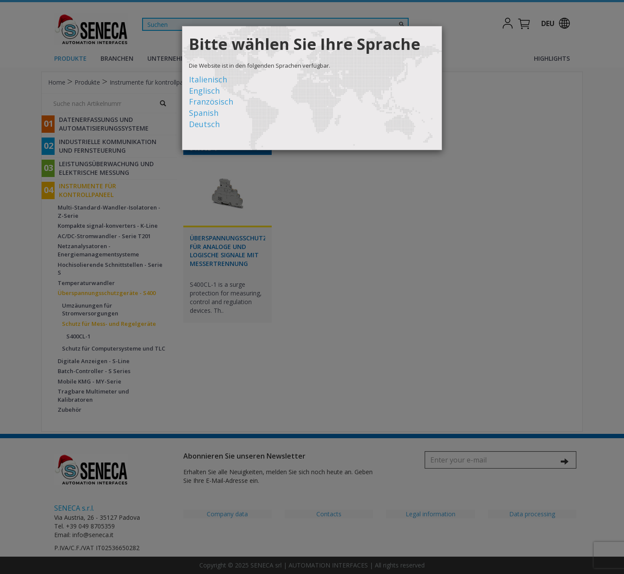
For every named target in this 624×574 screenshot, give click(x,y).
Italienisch (208, 79)
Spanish (203, 113)
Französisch (211, 101)
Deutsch (204, 124)
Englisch (204, 90)
